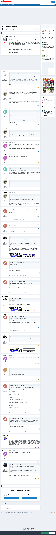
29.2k (5, 98)
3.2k (5, 374)
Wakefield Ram (53, 30)
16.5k (5, 79)
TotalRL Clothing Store (14, 4)
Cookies (32, 528)
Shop (8, 4)
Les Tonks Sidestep (5, 71)
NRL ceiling (45, 99)
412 (5, 162)
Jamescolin (45, 115)
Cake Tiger (5, 154)
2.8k (5, 116)
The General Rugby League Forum (13, 29)
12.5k (5, 242)
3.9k (5, 458)
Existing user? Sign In (47, 1)
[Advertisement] (28, 17)
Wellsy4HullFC (5, 234)
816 (5, 150)
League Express (32, 4)
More (37, 4)
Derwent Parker (53, 33)
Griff (5, 222)
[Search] (44, 4)
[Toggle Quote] (10, 168)
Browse (24, 4)
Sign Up (53, 1)
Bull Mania (5, 142)
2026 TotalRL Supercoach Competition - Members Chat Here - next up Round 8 (48, 111)
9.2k (5, 469)
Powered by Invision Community (28, 530)
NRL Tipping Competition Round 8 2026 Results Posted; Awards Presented (48, 107)
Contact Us (28, 528)
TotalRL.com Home (4, 4)
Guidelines (20, 4)
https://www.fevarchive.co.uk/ (14, 52)
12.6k (5, 215)
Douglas (45, 100)
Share (31, 29)
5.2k (5, 363)
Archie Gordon (5, 450)
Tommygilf (5, 90)
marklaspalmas (5, 36)
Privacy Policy (24, 528)
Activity (28, 4)
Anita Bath (5, 355)
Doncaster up (46, 102)
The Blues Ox (5, 435)
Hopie (5, 108)
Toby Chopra (5, 366)
